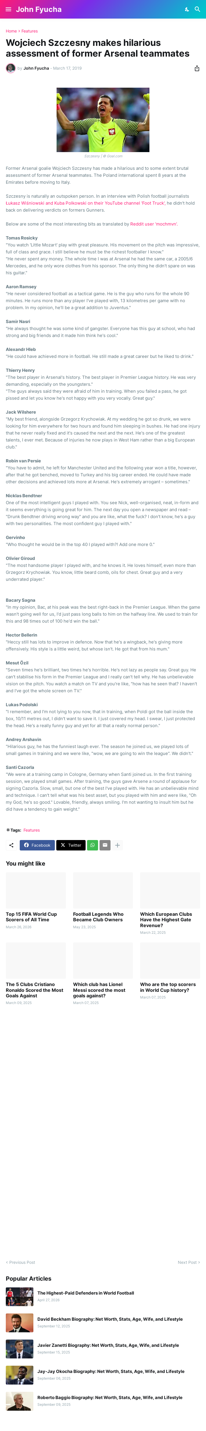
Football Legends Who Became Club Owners (98, 916)
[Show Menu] (8, 9)
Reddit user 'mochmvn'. (154, 224)
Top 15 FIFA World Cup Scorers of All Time (31, 916)
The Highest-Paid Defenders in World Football (85, 1293)
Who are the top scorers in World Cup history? (168, 987)
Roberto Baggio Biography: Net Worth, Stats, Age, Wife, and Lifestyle (109, 1397)
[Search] (198, 9)
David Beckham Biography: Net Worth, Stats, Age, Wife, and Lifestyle (110, 1319)
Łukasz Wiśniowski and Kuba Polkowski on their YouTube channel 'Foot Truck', (86, 203)
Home (11, 31)
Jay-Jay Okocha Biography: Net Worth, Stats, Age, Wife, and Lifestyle (111, 1371)
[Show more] (117, 845)
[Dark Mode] (187, 9)
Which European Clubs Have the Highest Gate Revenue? (166, 919)
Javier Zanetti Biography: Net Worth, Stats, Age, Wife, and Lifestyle (108, 1345)
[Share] (195, 68)
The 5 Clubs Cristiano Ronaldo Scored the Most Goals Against (34, 990)
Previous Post (22, 1262)
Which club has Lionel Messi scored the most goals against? (99, 990)
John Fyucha (39, 9)
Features (29, 31)
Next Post (187, 1262)
